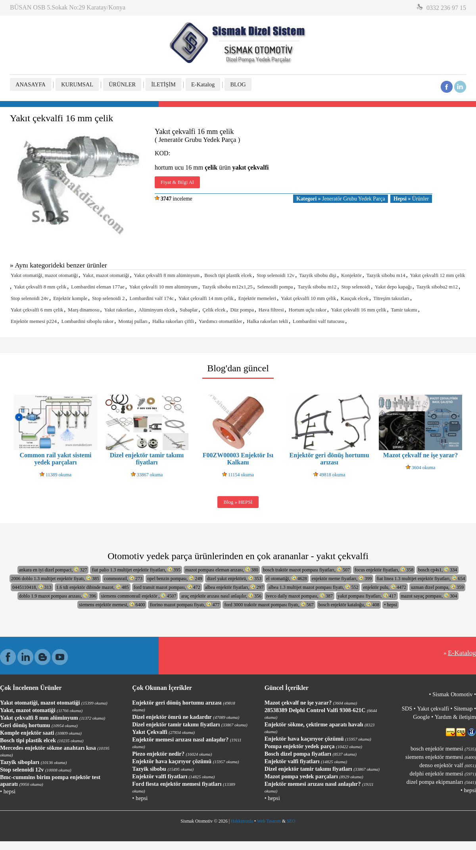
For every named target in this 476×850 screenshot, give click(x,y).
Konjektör (351, 275)
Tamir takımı (404, 310)
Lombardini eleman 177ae (97, 287)
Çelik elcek (214, 310)
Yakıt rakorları (119, 310)
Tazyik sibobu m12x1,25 (227, 287)
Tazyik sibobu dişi (317, 275)
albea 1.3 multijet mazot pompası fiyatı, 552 (313, 587)
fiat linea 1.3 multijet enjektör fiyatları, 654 (420, 578)
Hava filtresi (271, 310)
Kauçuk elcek (355, 298)
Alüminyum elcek (156, 310)
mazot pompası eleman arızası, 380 (221, 570)
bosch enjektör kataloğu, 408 (349, 604)
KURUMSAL (77, 84)
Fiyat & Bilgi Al (177, 182)
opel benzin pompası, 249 (174, 578)
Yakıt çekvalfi (433, 708)
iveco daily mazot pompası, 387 (299, 596)
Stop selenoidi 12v (275, 275)
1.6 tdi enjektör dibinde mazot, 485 (92, 587)
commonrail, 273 (123, 578)
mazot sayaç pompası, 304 (429, 596)
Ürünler (411, 199)
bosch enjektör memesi (443, 748)
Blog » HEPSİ (237, 502)
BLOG (238, 84)
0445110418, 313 (32, 587)
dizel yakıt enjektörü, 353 (234, 578)
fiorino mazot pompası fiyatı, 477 (184, 604)
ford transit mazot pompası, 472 (167, 587)
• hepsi (390, 604)
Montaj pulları (133, 321)
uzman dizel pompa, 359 (437, 587)
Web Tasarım (269, 821)
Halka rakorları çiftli (173, 321)
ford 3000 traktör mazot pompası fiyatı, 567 (268, 604)
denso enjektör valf (447, 765)
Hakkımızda (242, 821)
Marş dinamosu (83, 310)
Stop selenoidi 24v (29, 298)
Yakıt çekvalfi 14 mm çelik (206, 298)
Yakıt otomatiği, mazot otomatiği (44, 275)
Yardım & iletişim (455, 717)
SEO (291, 821)
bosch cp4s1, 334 (437, 570)
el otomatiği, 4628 (286, 578)
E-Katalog (203, 84)
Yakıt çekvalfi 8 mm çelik (40, 287)
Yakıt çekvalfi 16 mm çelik (358, 310)
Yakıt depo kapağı (393, 287)
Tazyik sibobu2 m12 (437, 287)
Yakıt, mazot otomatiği (106, 275)
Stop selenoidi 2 (108, 298)
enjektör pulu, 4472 (384, 587)
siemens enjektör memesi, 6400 (112, 604)
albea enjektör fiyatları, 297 (234, 587)
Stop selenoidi (355, 287)
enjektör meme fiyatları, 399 (342, 578)
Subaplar (189, 310)
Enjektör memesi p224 (34, 321)
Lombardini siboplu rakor (87, 321)
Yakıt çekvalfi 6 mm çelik (37, 310)
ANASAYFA (30, 84)
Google (421, 717)
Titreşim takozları (391, 298)
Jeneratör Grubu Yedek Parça (340, 199)
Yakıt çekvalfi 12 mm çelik (437, 275)
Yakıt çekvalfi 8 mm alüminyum (167, 275)
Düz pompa (241, 310)
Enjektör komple (70, 298)
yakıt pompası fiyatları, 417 (367, 596)
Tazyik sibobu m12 (317, 287)
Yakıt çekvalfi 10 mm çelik (308, 298)
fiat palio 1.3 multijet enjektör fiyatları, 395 (136, 570)
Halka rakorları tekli (267, 321)
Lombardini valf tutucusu (318, 321)
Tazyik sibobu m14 (386, 275)
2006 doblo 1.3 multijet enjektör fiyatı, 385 (55, 578)
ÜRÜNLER (122, 84)
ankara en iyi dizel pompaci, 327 (53, 570)
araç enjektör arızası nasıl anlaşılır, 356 (221, 596)
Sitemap (463, 708)
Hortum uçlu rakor (307, 310)
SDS (407, 708)
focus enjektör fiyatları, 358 (384, 570)
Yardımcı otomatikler (220, 321)
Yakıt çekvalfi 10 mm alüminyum (163, 287)
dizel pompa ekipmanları (441, 782)
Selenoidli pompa (275, 287)
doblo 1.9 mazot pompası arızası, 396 (57, 596)
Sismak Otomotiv (452, 694)
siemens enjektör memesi (440, 757)
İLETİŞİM (163, 84)
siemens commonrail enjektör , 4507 (138, 596)
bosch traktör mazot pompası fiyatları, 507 (306, 570)
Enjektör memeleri (257, 298)
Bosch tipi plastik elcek (228, 275)
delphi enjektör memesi (443, 773)
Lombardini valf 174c (151, 298)
